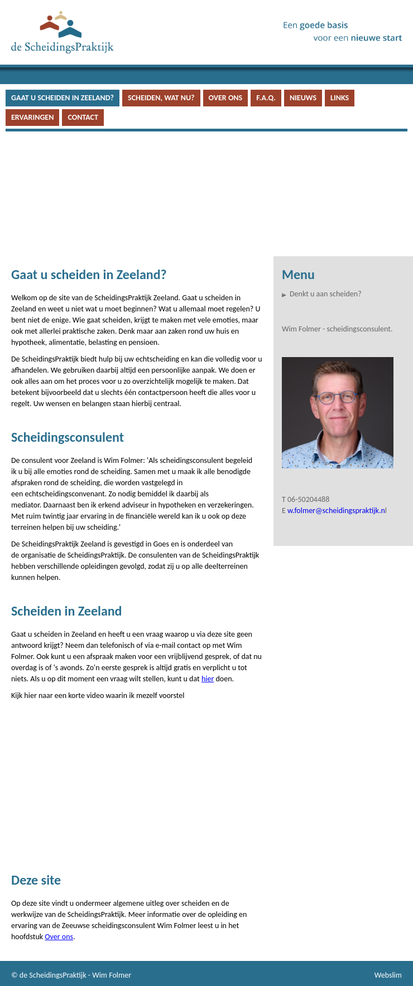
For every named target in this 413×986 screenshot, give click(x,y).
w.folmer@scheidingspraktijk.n (336, 510)
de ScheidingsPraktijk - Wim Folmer (75, 975)
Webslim (388, 975)
